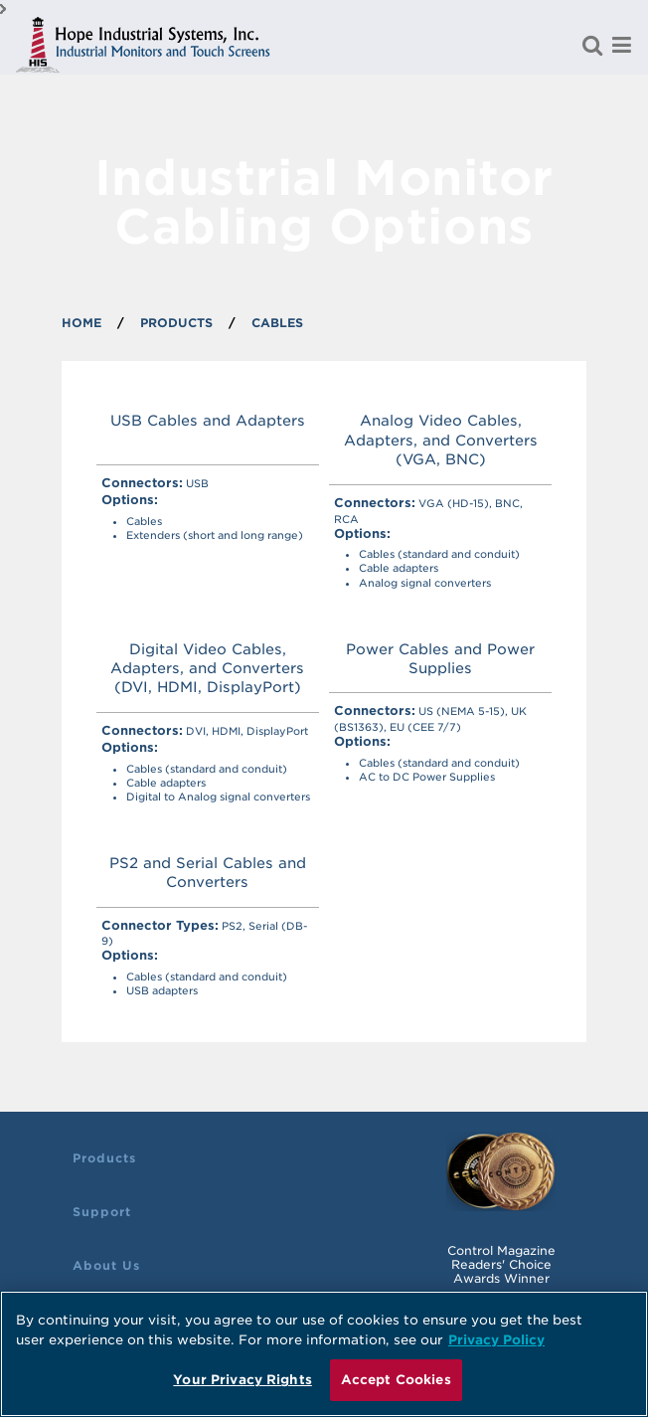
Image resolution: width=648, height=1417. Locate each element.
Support (102, 1211)
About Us (106, 1265)
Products (104, 1158)
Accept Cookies (396, 1379)
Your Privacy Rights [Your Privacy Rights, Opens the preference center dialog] (242, 1379)
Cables (277, 322)
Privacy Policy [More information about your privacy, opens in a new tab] (496, 1339)
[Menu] (622, 45)
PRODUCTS (176, 322)
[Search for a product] (592, 45)
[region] (324, 1354)
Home (81, 322)
